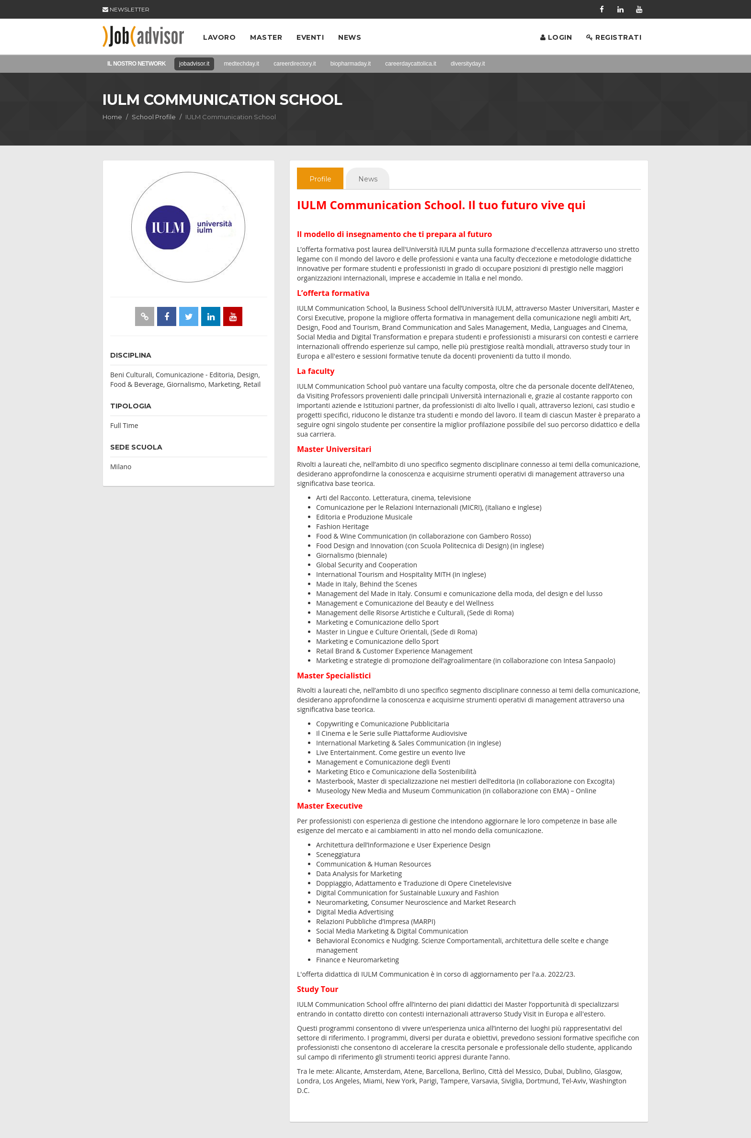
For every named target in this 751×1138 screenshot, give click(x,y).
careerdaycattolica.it (410, 63)
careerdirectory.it (294, 63)
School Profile (154, 117)
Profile (322, 179)
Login (556, 37)
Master (266, 37)
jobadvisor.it (194, 63)
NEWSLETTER (125, 9)
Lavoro (219, 37)
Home (112, 117)
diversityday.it (468, 63)
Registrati (613, 37)
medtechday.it (241, 63)
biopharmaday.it (350, 63)
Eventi (310, 37)
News (349, 37)
